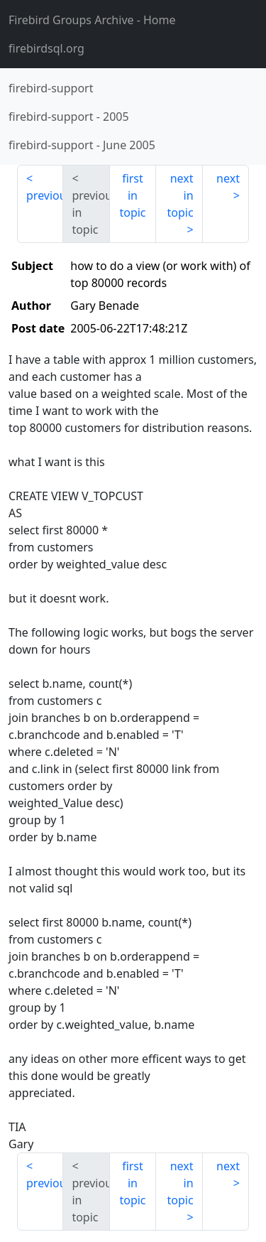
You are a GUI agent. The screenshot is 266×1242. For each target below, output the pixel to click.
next (228, 178)
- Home (92, 20)
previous (44, 195)
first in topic (132, 195)
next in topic (180, 195)
